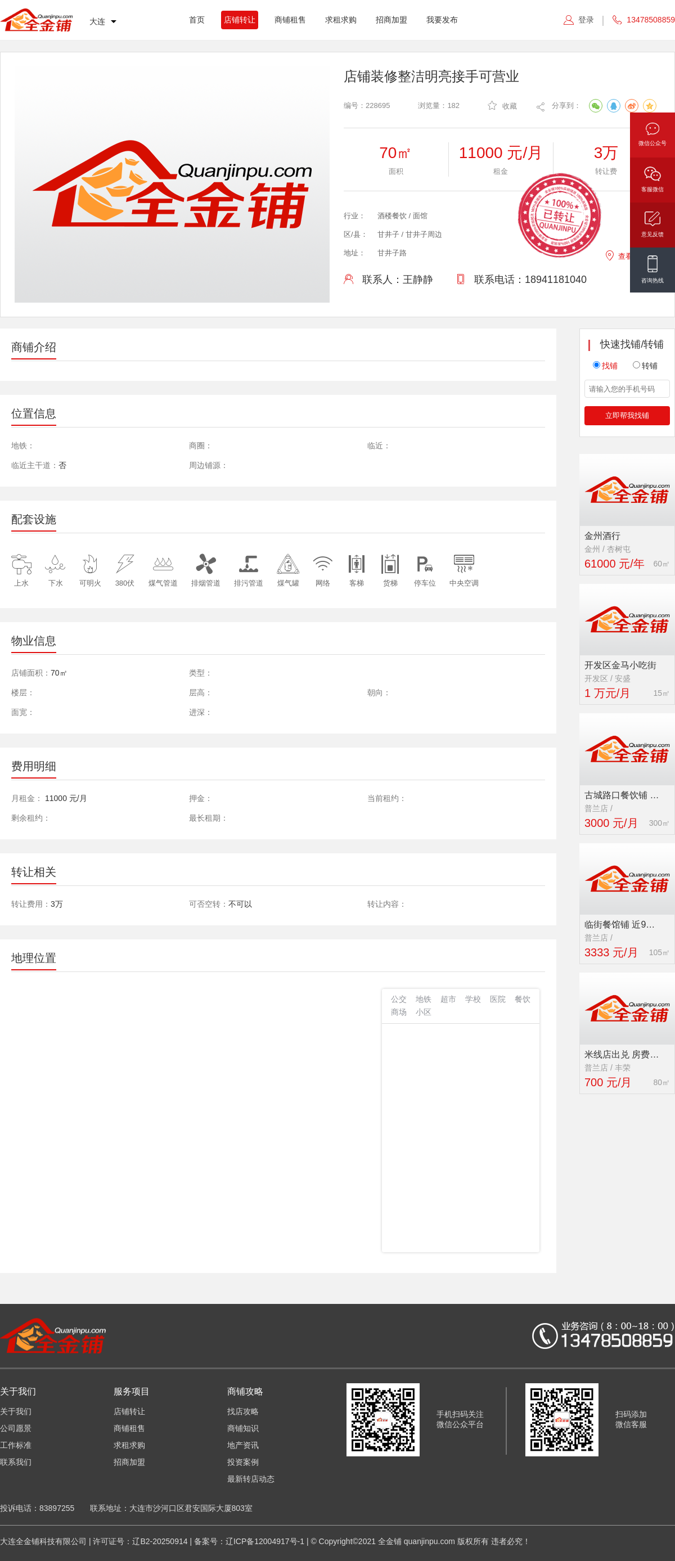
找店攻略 (243, 1411)
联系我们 (16, 1461)
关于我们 (16, 1411)
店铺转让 (239, 19)
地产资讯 (243, 1445)
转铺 (645, 365)
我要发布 (442, 19)
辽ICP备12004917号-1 (265, 1541)
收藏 (502, 105)
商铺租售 (290, 19)
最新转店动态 (250, 1478)
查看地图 (625, 254)
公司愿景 (16, 1428)
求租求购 (341, 19)
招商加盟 (391, 19)
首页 (197, 19)
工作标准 (16, 1445)
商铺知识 (243, 1428)
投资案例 (243, 1461)
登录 (586, 19)
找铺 (605, 365)
